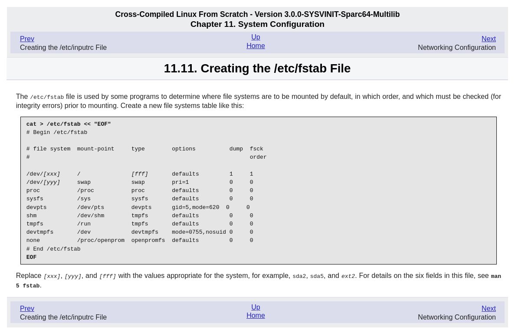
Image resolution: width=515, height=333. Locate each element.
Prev (27, 38)
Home (255, 45)
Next (489, 38)
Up (255, 37)
